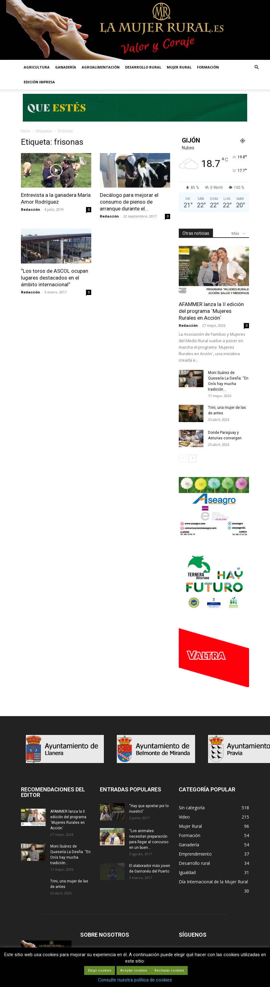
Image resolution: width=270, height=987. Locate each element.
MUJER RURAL (179, 67)
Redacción (30, 209)
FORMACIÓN (208, 67)
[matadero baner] (214, 534)
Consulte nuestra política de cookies (135, 980)
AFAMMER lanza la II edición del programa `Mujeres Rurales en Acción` (211, 311)
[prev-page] (182, 458)
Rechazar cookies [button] (169, 970)
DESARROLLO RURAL (143, 67)
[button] (256, 67)
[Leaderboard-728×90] (135, 120)
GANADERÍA (65, 67)
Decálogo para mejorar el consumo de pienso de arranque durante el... (129, 202)
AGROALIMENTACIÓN (101, 67)
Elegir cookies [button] (99, 970)
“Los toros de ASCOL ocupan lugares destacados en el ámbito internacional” (54, 278)
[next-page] (192, 458)
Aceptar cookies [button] (133, 970)
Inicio (25, 131)
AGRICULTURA (37, 67)
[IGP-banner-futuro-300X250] (214, 610)
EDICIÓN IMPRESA (39, 82)
